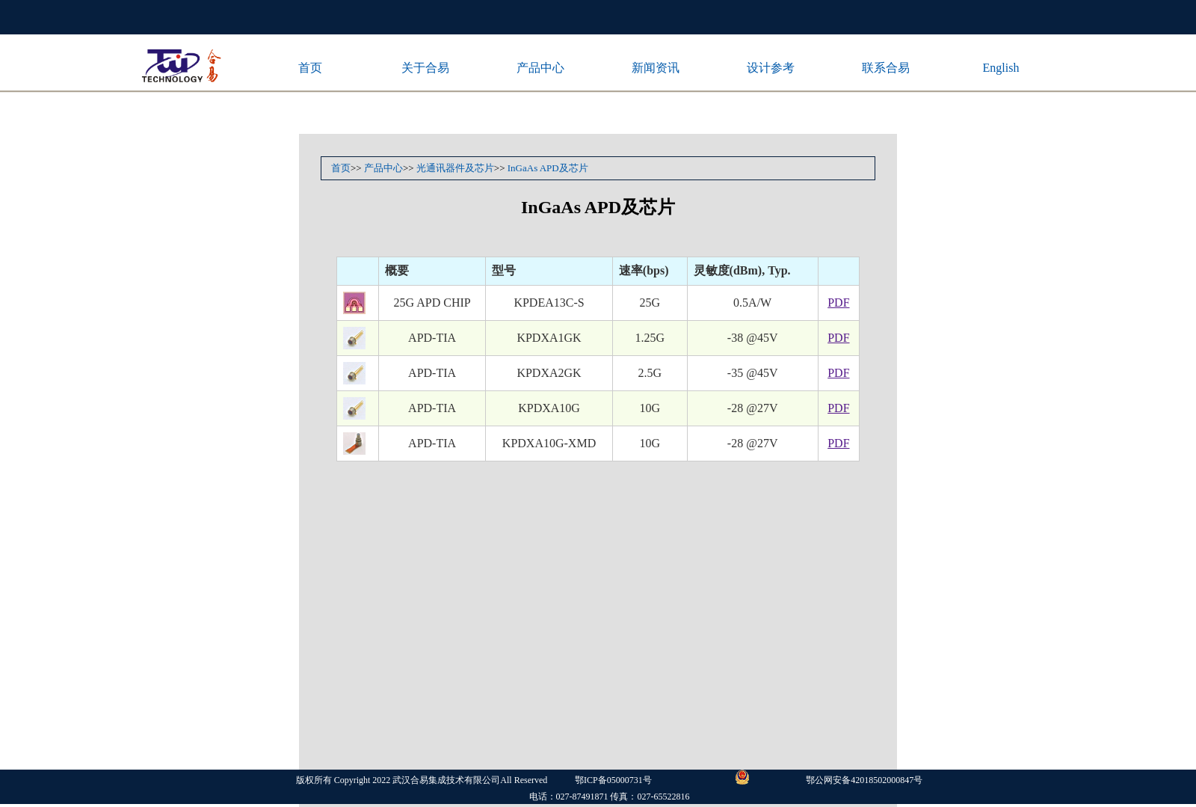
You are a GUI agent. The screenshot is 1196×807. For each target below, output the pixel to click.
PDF (838, 302)
